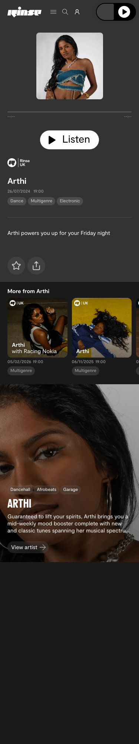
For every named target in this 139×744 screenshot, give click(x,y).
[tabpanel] (69, 113)
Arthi (16, 181)
